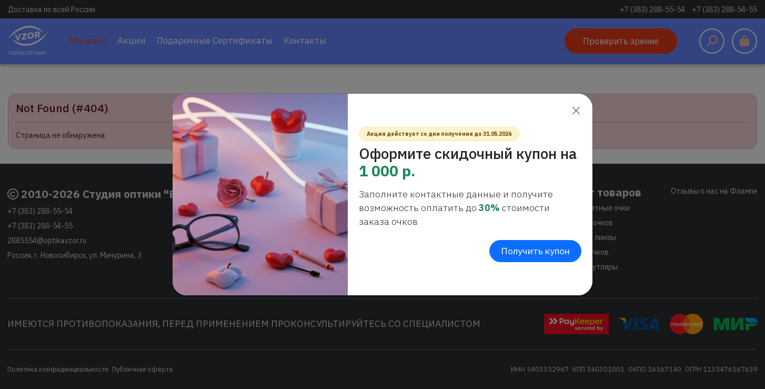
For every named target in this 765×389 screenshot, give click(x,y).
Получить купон (535, 251)
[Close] (575, 110)
